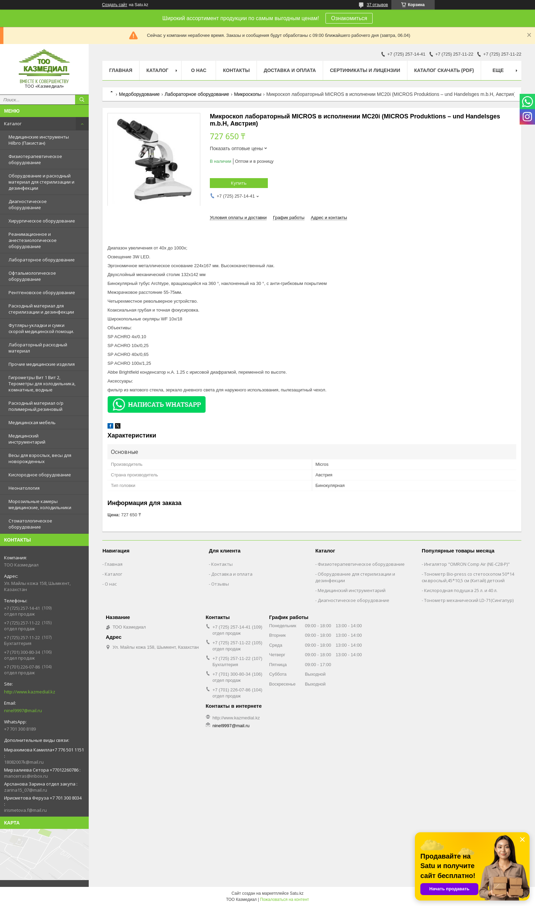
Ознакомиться (349, 18)
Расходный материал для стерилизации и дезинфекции (41, 309)
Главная (120, 70)
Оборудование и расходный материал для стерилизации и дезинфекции (41, 182)
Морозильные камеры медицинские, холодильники (40, 504)
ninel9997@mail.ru (23, 710)
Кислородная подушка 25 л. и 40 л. (460, 590)
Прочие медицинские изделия (42, 364)
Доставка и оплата (290, 70)
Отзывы (220, 584)
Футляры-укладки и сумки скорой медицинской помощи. (41, 328)
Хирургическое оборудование (42, 221)
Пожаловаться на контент (284, 899)
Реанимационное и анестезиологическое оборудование (33, 240)
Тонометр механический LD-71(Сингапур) (469, 600)
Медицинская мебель (32, 422)
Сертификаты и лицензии (365, 70)
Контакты (236, 70)
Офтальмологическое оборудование (32, 276)
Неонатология (24, 488)
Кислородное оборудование (40, 475)
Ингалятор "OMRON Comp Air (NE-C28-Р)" (467, 564)
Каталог (12, 123)
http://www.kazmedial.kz (29, 692)
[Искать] (82, 100)
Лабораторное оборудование (42, 260)
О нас (198, 70)
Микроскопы (247, 94)
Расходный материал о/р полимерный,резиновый (36, 406)
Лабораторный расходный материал (38, 348)
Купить (239, 183)
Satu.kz (296, 893)
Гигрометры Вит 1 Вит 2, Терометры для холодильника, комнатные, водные (42, 383)
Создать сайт (114, 4)
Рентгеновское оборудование (42, 292)
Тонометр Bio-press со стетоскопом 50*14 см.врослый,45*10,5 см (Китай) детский (468, 577)
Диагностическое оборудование (28, 204)
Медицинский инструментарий (27, 439)
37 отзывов (377, 4)
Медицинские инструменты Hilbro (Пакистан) (39, 140)
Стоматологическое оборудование (30, 524)
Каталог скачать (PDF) (444, 70)
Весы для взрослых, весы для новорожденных (40, 458)
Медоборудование (139, 94)
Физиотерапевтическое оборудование (35, 159)
